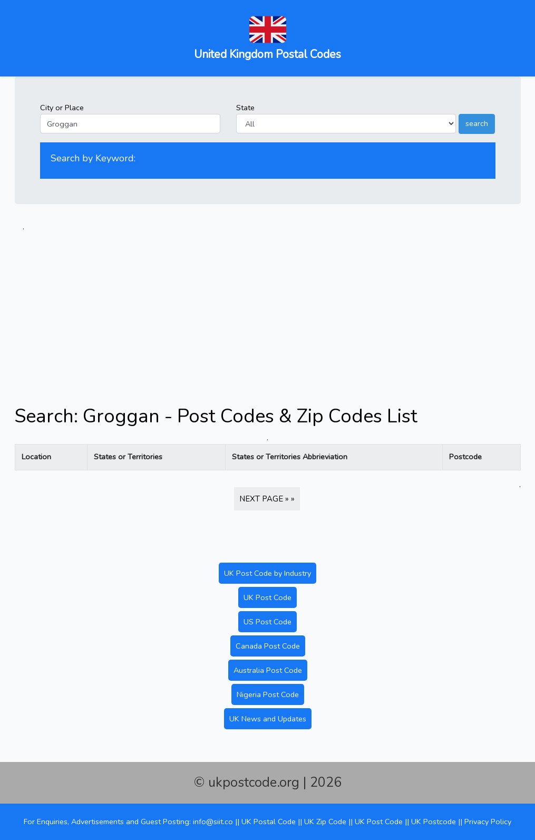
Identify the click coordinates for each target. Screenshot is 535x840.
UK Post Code (267, 597)
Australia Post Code (268, 670)
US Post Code (267, 621)
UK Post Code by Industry (267, 573)
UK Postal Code (268, 821)
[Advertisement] (268, 307)
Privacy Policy (487, 821)
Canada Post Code (268, 646)
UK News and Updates (267, 718)
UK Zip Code (325, 821)
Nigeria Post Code (268, 694)
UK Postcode (433, 821)
